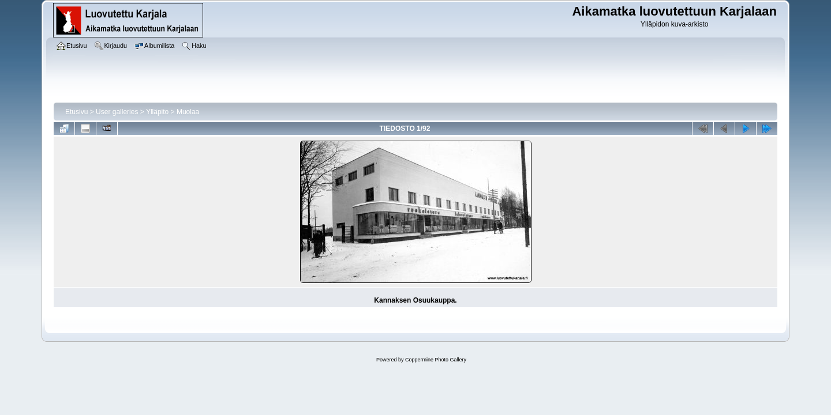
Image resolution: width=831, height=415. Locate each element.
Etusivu (76, 112)
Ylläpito (157, 112)
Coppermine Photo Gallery (435, 360)
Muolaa (188, 112)
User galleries (117, 112)
